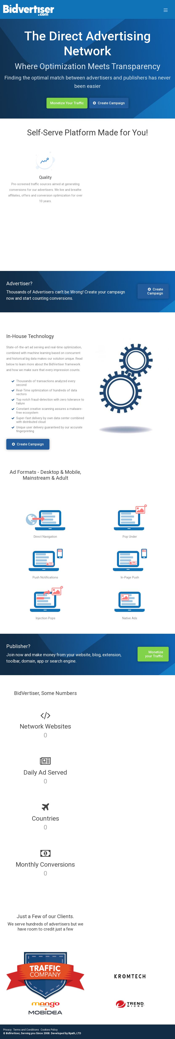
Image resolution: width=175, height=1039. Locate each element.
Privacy (7, 1029)
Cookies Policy (49, 1029)
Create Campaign (28, 444)
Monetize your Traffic (154, 654)
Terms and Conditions (26, 1029)
